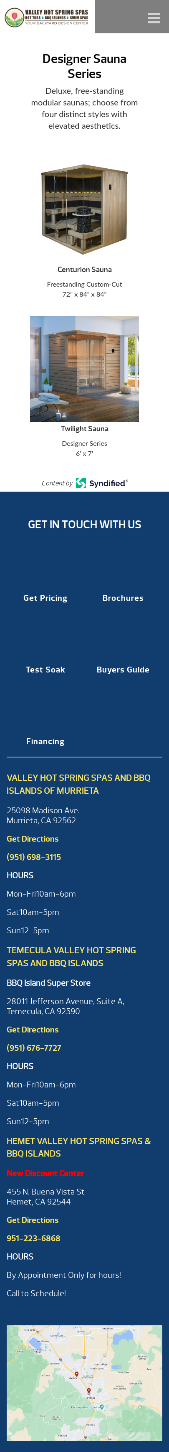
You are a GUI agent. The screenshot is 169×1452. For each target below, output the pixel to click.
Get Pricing (45, 598)
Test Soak (46, 670)
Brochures (123, 598)
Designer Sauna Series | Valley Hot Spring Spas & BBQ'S (47, 16)
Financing (45, 741)
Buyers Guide (123, 670)
